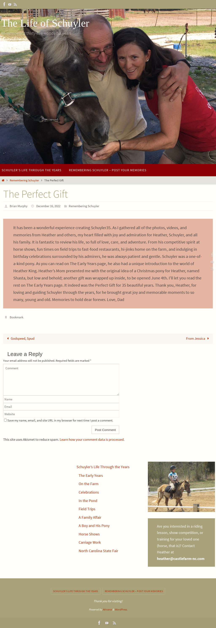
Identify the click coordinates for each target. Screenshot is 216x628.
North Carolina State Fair (98, 550)
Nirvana (107, 609)
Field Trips (87, 508)
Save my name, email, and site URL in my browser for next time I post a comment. (60, 420)
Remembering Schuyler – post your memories (134, 590)
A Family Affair (90, 517)
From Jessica (198, 338)
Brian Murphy (19, 206)
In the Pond (88, 500)
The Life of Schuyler (45, 23)
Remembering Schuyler (24, 180)
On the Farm (89, 483)
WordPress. (121, 609)
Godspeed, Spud (20, 338)
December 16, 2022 (51, 206)
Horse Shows (89, 533)
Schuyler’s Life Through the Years (103, 466)
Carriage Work (90, 542)
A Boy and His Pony (94, 525)
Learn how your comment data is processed (92, 439)
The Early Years (91, 475)
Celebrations (89, 492)
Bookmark (17, 317)
